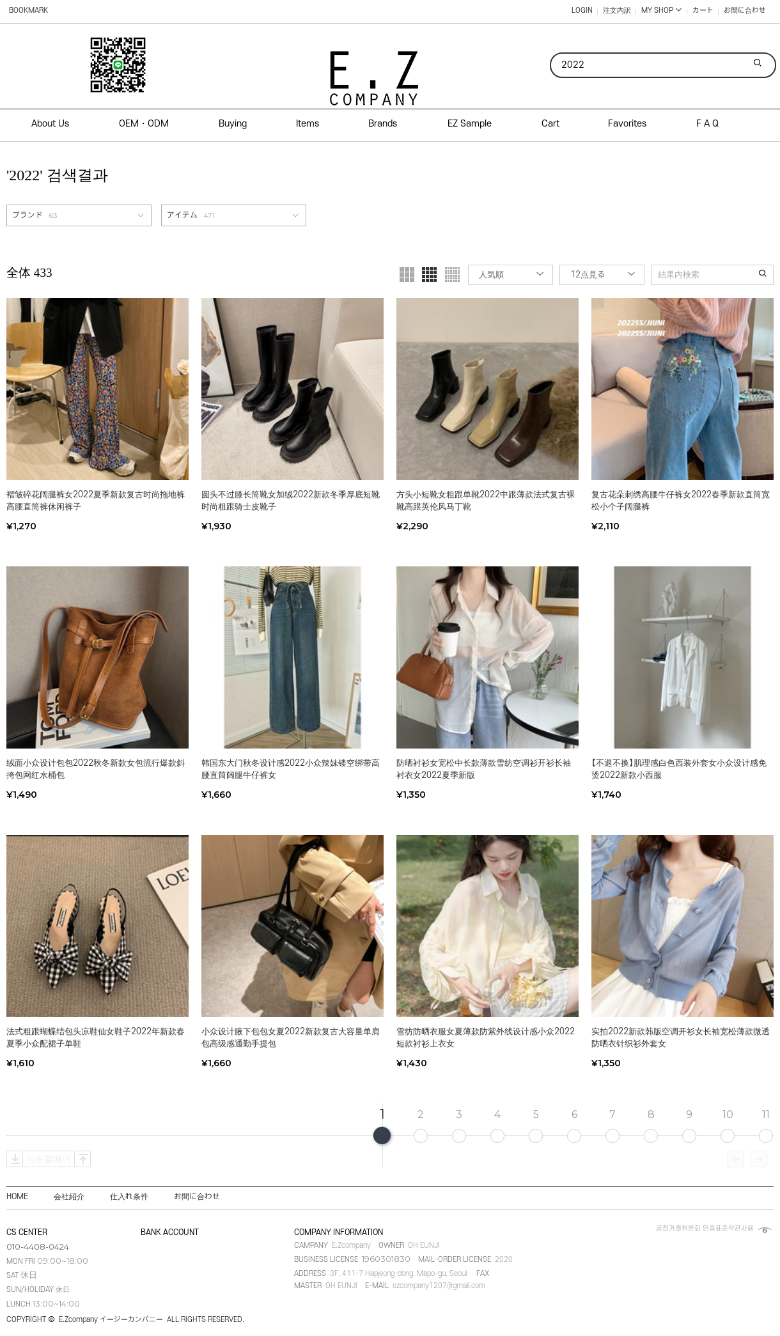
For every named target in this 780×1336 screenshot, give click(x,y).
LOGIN (582, 10)
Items (307, 123)
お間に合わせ (745, 10)
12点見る (587, 274)
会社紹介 (69, 1196)
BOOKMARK (28, 10)
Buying (233, 123)
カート (703, 10)
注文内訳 (617, 10)
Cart (550, 123)
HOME (17, 1196)
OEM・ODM (144, 123)
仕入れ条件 (129, 1196)
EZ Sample (470, 123)
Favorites (627, 123)
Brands (382, 123)
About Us (50, 123)
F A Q (707, 123)
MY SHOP (661, 10)
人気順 (491, 274)
